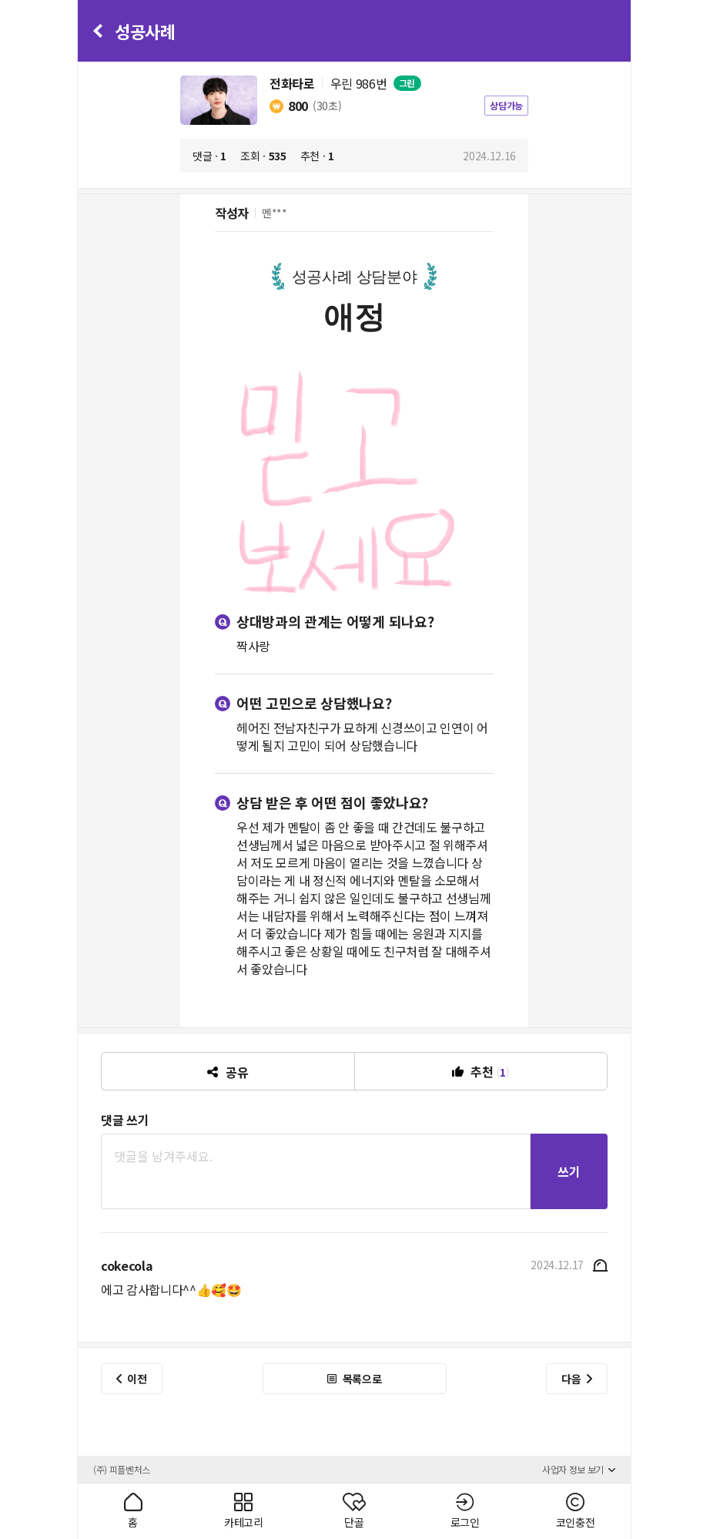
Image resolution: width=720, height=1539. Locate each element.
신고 (598, 1265)
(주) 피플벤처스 (121, 1469)
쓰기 (569, 1171)
